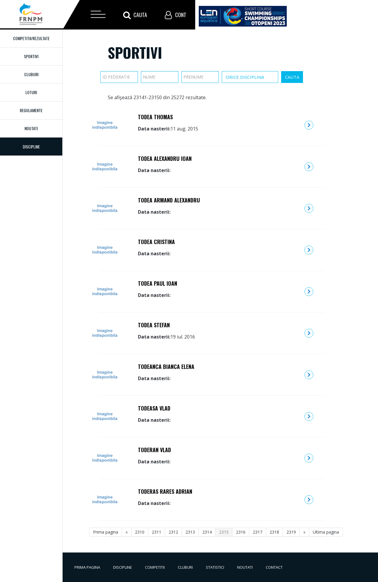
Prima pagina (105, 532)
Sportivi (31, 56)
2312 (173, 532)
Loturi (31, 92)
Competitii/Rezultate (31, 38)
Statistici (215, 567)
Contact (274, 567)
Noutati (31, 128)
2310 (139, 532)
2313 (190, 532)
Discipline (122, 567)
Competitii (155, 567)
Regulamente (31, 110)
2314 (207, 532)
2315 (224, 532)
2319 (291, 532)
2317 (257, 532)
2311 (156, 532)
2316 (240, 532)
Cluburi (31, 74)
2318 (274, 532)
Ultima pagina (326, 532)
